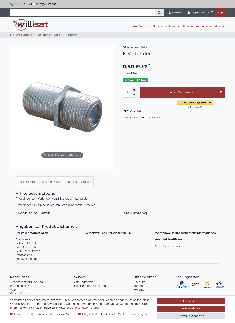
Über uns (139, 282)
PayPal (88, 314)
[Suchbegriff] (82, 12)
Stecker (57, 34)
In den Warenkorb (195, 92)
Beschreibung (27, 181)
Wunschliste (132, 110)
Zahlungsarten (83, 282)
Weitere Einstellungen (132, 314)
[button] (201, 104)
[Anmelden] (176, 12)
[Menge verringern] (134, 95)
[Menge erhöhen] (134, 89)
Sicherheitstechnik (173, 26)
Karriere (138, 285)
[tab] (27, 181)
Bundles (215, 26)
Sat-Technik (43, 34)
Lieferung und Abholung (90, 285)
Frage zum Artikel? (79, 181)
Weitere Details (51, 181)
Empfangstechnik (144, 26)
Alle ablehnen (191, 308)
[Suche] (159, 12)
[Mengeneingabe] (127, 92)
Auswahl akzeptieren (191, 316)
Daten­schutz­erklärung (84, 307)
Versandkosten (153, 117)
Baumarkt (198, 26)
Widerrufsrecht (20, 293)
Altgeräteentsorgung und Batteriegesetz (26, 283)
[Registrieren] (195, 12)
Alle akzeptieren (191, 301)
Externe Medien (65, 314)
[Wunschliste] (210, 12)
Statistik (42, 314)
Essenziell (22, 314)
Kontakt (138, 289)
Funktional (108, 314)
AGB (13, 289)
